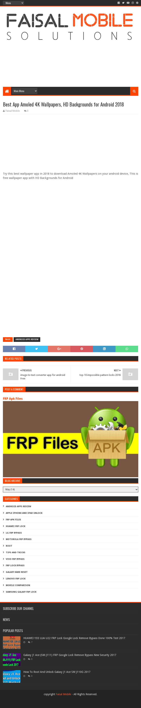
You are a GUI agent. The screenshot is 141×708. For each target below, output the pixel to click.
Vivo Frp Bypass (15, 559)
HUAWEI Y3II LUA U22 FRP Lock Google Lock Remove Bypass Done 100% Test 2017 (74, 638)
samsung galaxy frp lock (21, 592)
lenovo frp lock (15, 578)
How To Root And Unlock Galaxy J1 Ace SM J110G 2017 (56, 671)
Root (9, 546)
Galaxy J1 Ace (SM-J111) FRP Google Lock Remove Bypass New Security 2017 (69, 655)
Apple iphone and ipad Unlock (24, 513)
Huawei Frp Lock (15, 526)
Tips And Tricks (15, 552)
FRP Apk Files (13, 399)
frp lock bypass (15, 565)
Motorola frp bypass (19, 539)
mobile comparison (18, 585)
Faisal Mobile (63, 694)
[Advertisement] (70, 56)
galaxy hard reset (17, 572)
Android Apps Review (27, 339)
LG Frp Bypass (14, 533)
